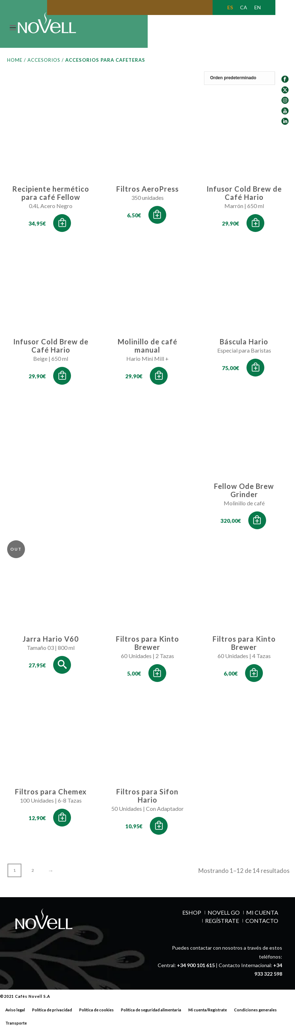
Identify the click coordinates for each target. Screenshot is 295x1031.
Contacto (261, 922)
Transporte (16, 1024)
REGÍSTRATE (222, 922)
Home (14, 61)
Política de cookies (96, 1011)
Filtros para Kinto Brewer (147, 644)
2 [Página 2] (32, 871)
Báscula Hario (244, 343)
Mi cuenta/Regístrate (207, 1011)
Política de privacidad (52, 1011)
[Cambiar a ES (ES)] (230, 7)
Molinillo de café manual (147, 347)
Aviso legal (15, 1011)
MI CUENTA (262, 914)
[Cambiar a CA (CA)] (243, 7)
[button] (62, 224)
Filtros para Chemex (51, 793)
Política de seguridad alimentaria (151, 1011)
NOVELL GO (224, 914)
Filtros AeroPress (147, 190)
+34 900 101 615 (196, 967)
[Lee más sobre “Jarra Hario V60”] (62, 666)
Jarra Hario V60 (50, 640)
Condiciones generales (255, 1011)
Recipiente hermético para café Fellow (50, 194)
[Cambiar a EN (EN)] (257, 7)
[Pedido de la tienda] (247, 79)
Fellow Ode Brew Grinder (244, 491)
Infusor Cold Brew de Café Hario (244, 194)
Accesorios (43, 61)
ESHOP (191, 914)
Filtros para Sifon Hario (147, 797)
